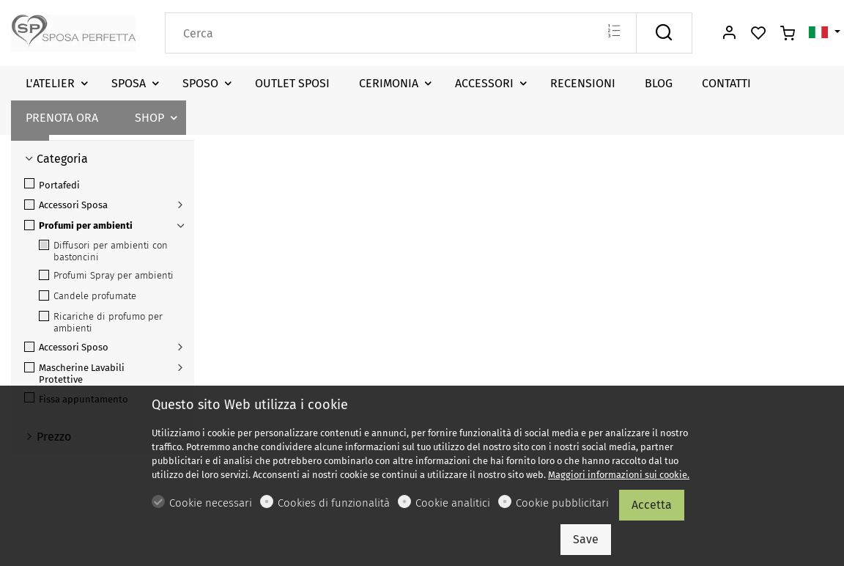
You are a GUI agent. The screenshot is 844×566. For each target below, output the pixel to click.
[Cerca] (664, 33)
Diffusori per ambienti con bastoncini (103, 251)
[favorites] (758, 33)
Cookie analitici (452, 503)
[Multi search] (613, 32)
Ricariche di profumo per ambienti (101, 322)
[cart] (787, 33)
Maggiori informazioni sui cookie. (618, 474)
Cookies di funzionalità (334, 503)
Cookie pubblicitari (562, 503)
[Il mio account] (729, 33)
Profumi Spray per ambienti (106, 275)
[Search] (401, 33)
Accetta (652, 505)
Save (586, 539)
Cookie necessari (210, 503)
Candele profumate (87, 295)
